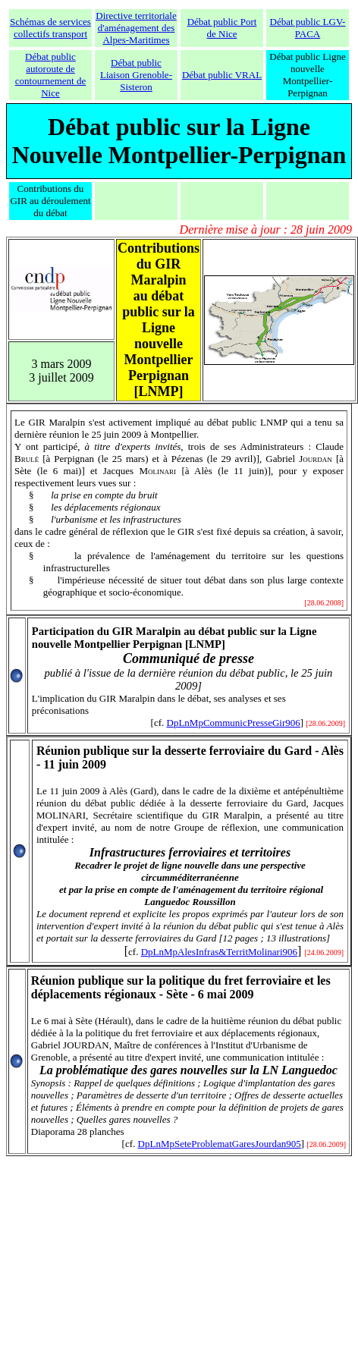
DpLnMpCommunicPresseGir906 (233, 722)
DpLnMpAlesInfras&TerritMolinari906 (219, 951)
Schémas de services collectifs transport (50, 27)
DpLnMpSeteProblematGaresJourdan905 (219, 1143)
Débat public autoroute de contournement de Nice (50, 75)
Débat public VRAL (222, 74)
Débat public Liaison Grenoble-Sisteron (136, 75)
